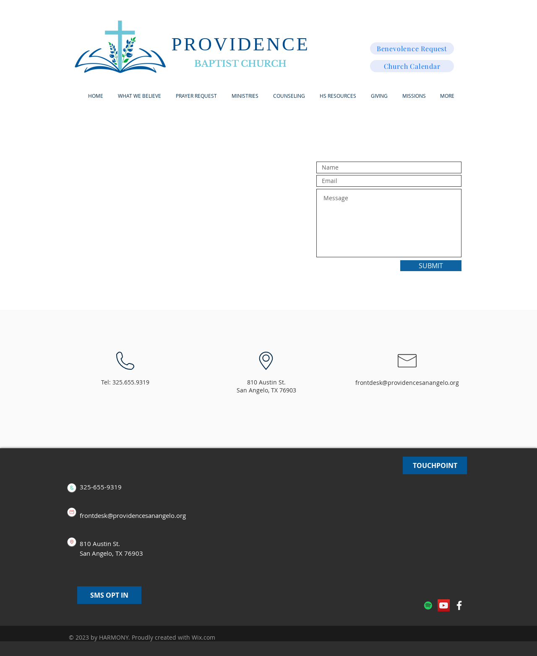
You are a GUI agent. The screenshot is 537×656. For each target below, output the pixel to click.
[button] (245, 95)
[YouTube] (444, 605)
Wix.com (203, 637)
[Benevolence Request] (412, 48)
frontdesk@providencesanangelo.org (407, 383)
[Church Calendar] (412, 66)
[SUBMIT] (430, 265)
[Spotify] (428, 605)
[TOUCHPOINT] (435, 465)
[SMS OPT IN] (109, 595)
